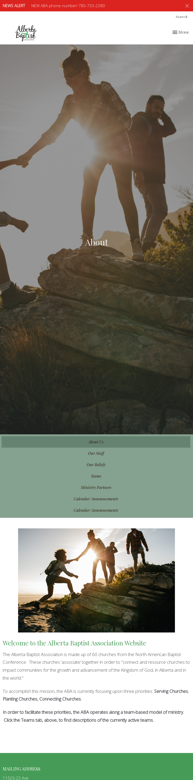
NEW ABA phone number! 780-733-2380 (68, 5)
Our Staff (96, 453)
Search (182, 16)
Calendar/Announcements (96, 498)
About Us (96, 441)
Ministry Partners (96, 487)
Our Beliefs (96, 464)
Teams (96, 476)
